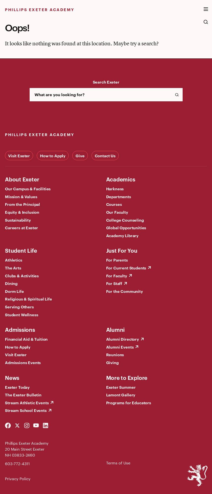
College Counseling (125, 220)
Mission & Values (21, 196)
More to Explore (127, 377)
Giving (112, 362)
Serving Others (19, 306)
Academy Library (122, 235)
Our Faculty (117, 212)
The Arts (13, 267)
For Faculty (116, 275)
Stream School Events (26, 410)
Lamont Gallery (120, 394)
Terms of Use (118, 462)
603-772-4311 (17, 463)
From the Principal (22, 204)
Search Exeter (106, 82)
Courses (114, 204)
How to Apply (52, 155)
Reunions (115, 354)
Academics (120, 179)
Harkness (115, 188)
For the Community (124, 291)
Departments (118, 196)
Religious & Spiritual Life (28, 298)
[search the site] (205, 24)
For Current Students (126, 267)
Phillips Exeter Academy (40, 9)
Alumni (115, 329)
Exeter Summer (121, 387)
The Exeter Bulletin (23, 394)
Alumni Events (120, 347)
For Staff (114, 283)
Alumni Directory (122, 339)
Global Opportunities (126, 227)
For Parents (117, 260)
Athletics (13, 260)
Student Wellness (21, 314)
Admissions (20, 329)
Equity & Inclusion (22, 212)
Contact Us (105, 155)
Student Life (21, 250)
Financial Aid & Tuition (26, 339)
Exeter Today (17, 387)
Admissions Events (23, 362)
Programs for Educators (128, 402)
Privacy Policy (18, 478)
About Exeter (22, 179)
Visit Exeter (19, 155)
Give (80, 155)
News (12, 377)
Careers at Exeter (21, 227)
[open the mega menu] (206, 12)
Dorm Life (14, 291)
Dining (11, 283)
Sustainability (18, 220)
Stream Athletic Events (27, 402)
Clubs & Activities (22, 275)
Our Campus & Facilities (28, 188)
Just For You (121, 250)
